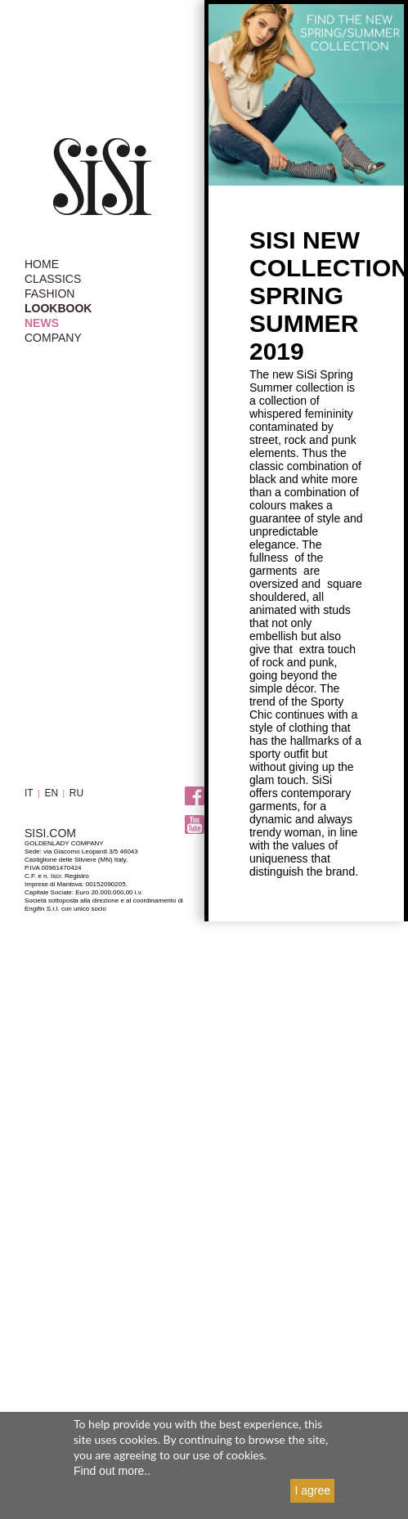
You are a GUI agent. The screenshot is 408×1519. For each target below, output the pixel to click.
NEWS (42, 322)
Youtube (194, 825)
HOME (42, 264)
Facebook (194, 796)
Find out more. (110, 1470)
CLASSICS (53, 278)
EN (51, 793)
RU (76, 793)
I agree (312, 1490)
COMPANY (53, 337)
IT (29, 793)
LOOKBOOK (58, 308)
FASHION (49, 293)
